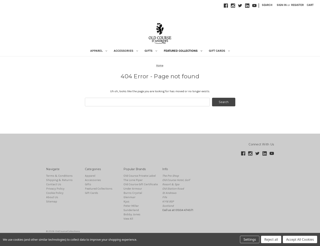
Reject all (271, 239)
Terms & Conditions (59, 175)
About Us (52, 197)
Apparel (98, 51)
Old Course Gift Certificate (140, 184)
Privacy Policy (55, 188)
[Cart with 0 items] (310, 5)
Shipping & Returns (59, 180)
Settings (249, 239)
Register (297, 5)
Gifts (150, 51)
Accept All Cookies (300, 239)
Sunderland (131, 210)
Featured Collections (183, 51)
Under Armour (132, 188)
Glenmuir (129, 197)
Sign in (282, 5)
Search (267, 5)
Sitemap (51, 201)
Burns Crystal (132, 193)
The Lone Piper (133, 180)
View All (128, 218)
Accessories (126, 51)
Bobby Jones (131, 214)
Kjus (126, 201)
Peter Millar (131, 206)
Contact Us (53, 184)
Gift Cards (219, 51)
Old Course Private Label (139, 175)
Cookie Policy (54, 193)
